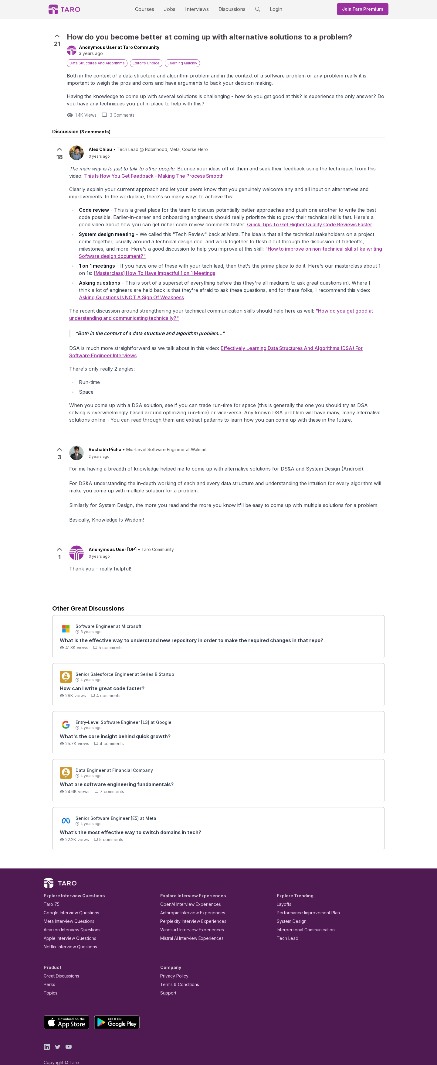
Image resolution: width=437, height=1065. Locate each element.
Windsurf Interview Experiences (187, 919)
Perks (48, 974)
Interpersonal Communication (302, 919)
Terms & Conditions (177, 974)
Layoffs (283, 894)
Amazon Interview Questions (68, 919)
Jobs (171, 9)
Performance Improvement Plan (304, 902)
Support (167, 982)
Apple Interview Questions (67, 928)
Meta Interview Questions (66, 911)
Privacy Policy (172, 965)
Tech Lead (285, 928)
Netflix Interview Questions (67, 936)
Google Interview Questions (68, 902)
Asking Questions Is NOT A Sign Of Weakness (329, 286)
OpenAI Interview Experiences (186, 894)
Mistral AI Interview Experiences (188, 928)
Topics (49, 982)
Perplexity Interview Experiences (188, 911)
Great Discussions (59, 965)
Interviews (196, 9)
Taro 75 (50, 894)
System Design (289, 911)
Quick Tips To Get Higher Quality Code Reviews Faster (190, 225)
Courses (150, 9)
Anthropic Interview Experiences (188, 902)
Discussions (227, 9)
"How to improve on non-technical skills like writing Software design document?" (221, 250)
